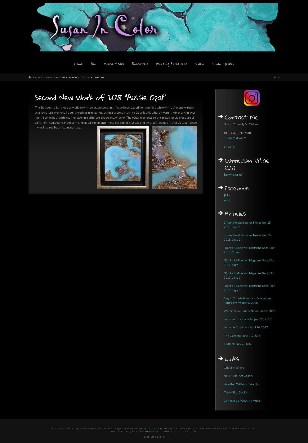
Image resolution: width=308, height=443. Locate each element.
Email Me (230, 147)
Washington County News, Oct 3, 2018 (249, 311)
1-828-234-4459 (235, 138)
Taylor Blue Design (236, 392)
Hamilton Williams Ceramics (242, 384)
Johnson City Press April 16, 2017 (246, 327)
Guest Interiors (234, 367)
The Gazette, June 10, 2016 (242, 335)
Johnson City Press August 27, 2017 (248, 319)
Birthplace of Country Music (242, 400)
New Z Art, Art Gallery (238, 375)
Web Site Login (154, 436)
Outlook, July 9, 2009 (237, 344)
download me (233, 174)
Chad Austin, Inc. (149, 431)
